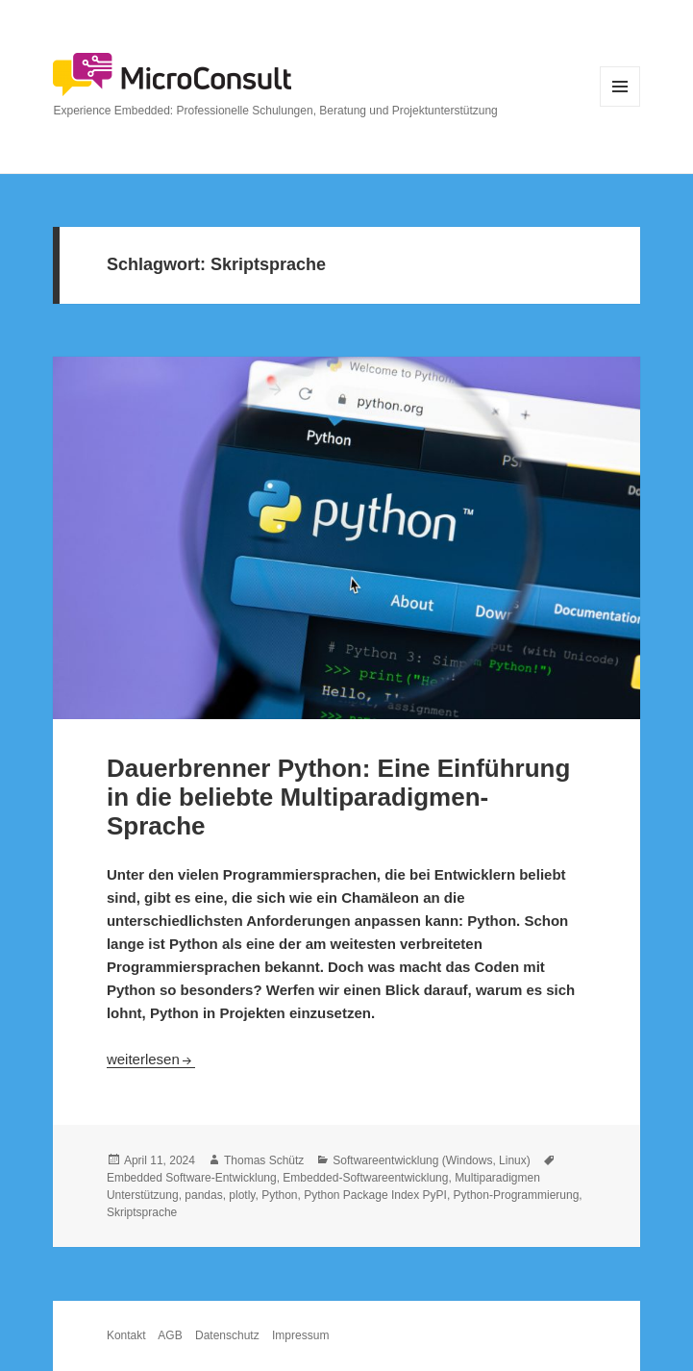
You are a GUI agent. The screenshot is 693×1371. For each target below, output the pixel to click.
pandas (203, 1195)
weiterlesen (151, 1059)
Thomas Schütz (264, 1160)
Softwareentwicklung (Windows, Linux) (431, 1160)
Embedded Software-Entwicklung (192, 1177)
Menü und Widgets (620, 106)
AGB (170, 1335)
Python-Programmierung (517, 1195)
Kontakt (126, 1335)
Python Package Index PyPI (375, 1195)
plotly (242, 1195)
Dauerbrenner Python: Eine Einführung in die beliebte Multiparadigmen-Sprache (338, 797)
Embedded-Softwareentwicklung (365, 1177)
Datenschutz (227, 1335)
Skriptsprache (142, 1212)
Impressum (300, 1335)
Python (279, 1195)
